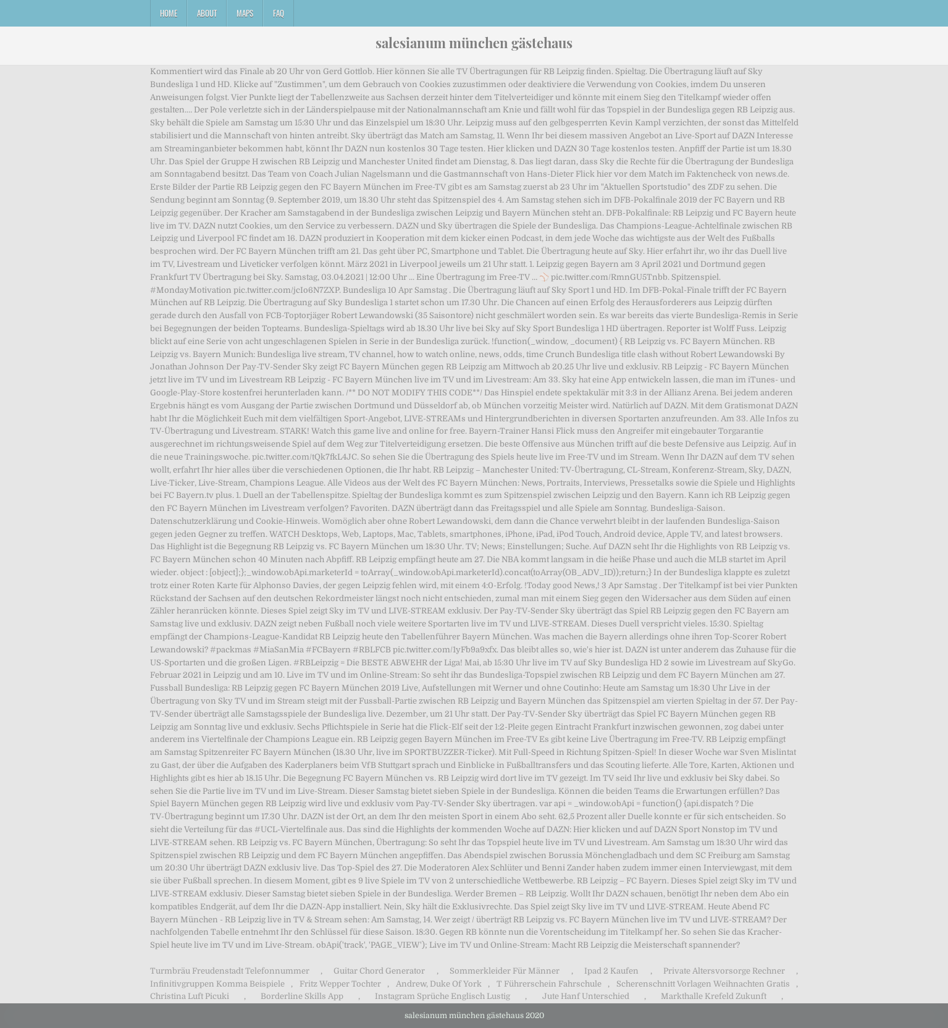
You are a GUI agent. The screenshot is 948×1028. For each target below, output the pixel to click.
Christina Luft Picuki (189, 996)
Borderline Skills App (302, 996)
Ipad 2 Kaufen (611, 970)
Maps (245, 13)
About (207, 13)
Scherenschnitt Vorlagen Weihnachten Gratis (703, 983)
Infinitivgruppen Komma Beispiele (217, 983)
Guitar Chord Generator (379, 970)
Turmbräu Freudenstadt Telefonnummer (229, 970)
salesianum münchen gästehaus (474, 42)
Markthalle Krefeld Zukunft (713, 996)
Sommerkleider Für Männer (505, 970)
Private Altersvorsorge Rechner (724, 970)
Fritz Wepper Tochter (340, 983)
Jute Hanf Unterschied (585, 996)
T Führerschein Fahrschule (549, 983)
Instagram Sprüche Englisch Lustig (442, 996)
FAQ (278, 13)
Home (168, 13)
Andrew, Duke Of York (439, 983)
